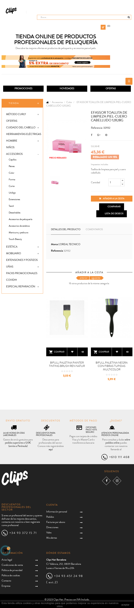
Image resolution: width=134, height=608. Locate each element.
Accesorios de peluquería (20, 219)
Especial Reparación (20, 286)
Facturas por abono (55, 522)
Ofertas (11, 121)
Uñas (9, 267)
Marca (54, 244)
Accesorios (14, 154)
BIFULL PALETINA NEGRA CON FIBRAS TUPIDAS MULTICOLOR (112, 366)
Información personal (56, 511)
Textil (11, 206)
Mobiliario (13, 253)
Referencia (57, 250)
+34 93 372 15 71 (23, 533)
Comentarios (94, 229)
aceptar (125, 604)
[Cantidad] (114, 182)
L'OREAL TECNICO (69, 244)
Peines (12, 166)
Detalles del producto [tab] (65, 229)
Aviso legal (7, 560)
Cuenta (52, 505)
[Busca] (84, 17)
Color (11, 173)
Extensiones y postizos (22, 260)
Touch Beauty (15, 239)
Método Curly (16, 114)
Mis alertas (51, 538)
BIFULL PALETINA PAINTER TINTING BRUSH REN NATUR (67, 364)
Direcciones (52, 527)
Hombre (11, 141)
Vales (48, 532)
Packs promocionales (21, 273)
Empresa (6, 586)
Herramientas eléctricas (23, 134)
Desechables (14, 212)
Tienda (14, 103)
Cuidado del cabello (20, 127)
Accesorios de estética (19, 226)
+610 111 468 (119, 457)
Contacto (6, 581)
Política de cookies (11, 575)
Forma (12, 179)
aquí (51, 449)
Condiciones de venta (12, 565)
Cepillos (12, 159)
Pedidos (50, 517)
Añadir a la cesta (111, 198)
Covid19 (11, 280)
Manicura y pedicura (18, 232)
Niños (10, 147)
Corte (11, 186)
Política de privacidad (12, 570)
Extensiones (14, 199)
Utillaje (12, 193)
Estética (11, 247)
